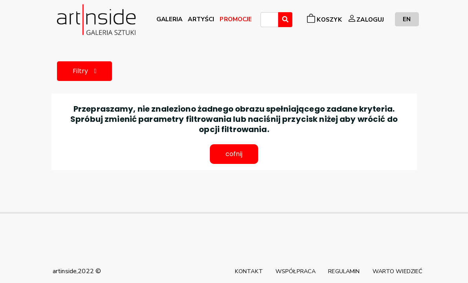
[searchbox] (265, 21)
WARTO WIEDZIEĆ (398, 271)
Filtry (85, 70)
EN (407, 19)
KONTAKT (249, 271)
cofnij (234, 153)
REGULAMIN (344, 271)
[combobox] (269, 19)
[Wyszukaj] (285, 19)
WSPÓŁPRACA (295, 271)
